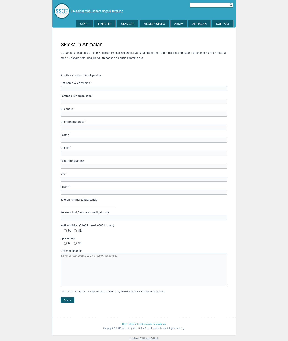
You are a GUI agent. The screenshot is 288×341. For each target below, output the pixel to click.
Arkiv (178, 24)
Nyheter (105, 24)
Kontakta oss (159, 324)
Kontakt (223, 24)
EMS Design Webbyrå (149, 338)
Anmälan (199, 24)
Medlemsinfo (154, 24)
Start (84, 24)
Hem (124, 324)
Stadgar (127, 24)
